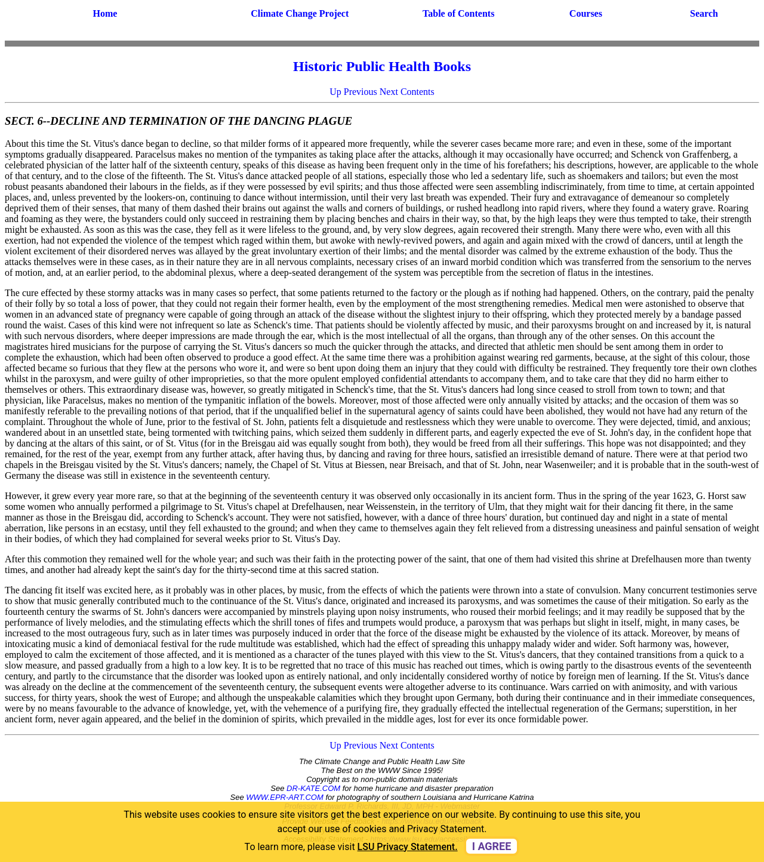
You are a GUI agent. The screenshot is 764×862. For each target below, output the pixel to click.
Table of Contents (458, 13)
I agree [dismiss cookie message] (492, 846)
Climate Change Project (300, 13)
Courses (585, 13)
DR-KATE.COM (313, 788)
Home (105, 13)
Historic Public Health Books (382, 66)
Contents (418, 92)
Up (335, 92)
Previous (360, 92)
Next (389, 92)
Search (704, 13)
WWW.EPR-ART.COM (285, 797)
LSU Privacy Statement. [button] (408, 846)
